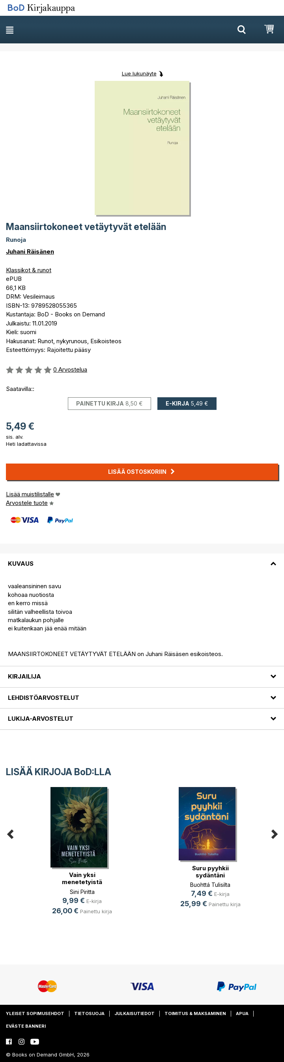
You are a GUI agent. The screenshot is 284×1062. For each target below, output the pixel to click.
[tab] (142, 559)
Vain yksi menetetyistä (82, 878)
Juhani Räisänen (30, 251)
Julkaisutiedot (134, 1013)
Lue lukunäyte (139, 73)
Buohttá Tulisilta (210, 884)
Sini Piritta (82, 891)
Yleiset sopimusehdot (35, 1013)
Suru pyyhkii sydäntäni (210, 871)
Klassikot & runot (28, 270)
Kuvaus (21, 563)
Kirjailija (24, 676)
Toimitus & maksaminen (195, 1013)
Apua (242, 1013)
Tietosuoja (89, 1013)
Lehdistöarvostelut (43, 697)
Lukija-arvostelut (40, 718)
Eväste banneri (26, 1026)
